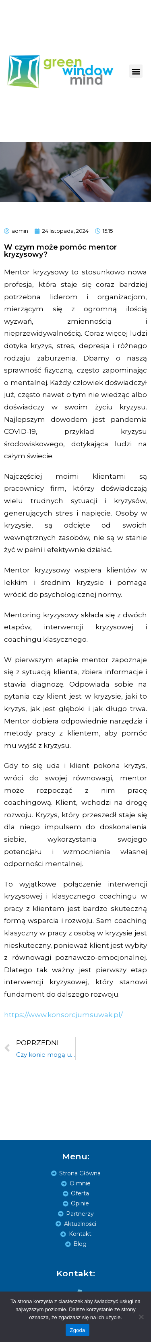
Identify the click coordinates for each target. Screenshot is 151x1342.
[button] (136, 71)
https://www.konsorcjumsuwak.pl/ (63, 1015)
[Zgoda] (141, 1317)
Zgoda (77, 1330)
